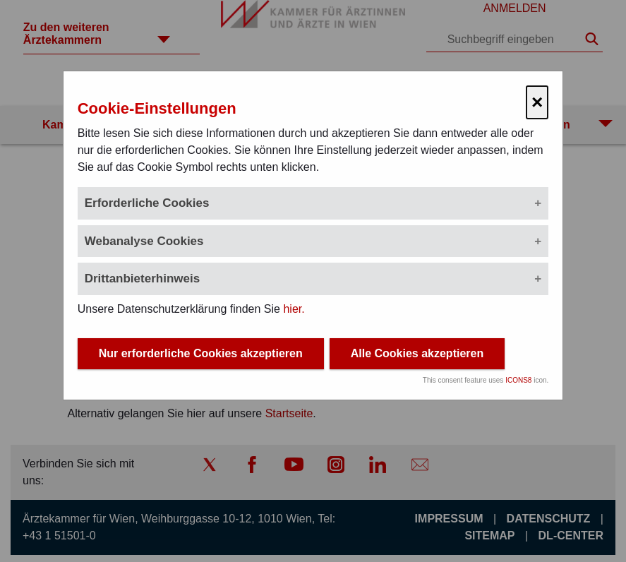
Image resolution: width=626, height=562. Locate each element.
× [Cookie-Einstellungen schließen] (537, 102)
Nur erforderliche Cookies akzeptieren (201, 354)
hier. (293, 309)
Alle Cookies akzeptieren (417, 354)
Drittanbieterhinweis (142, 278)
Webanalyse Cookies (144, 241)
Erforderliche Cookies (147, 203)
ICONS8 (518, 381)
